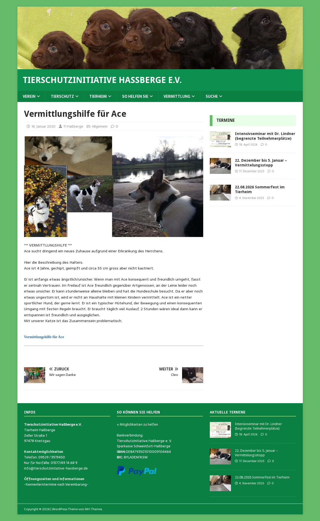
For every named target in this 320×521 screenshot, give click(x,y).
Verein (29, 96)
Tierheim (98, 96)
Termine (225, 120)
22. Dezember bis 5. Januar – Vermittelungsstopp (256, 453)
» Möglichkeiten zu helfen (137, 424)
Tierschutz (62, 96)
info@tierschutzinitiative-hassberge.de (56, 468)
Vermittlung (177, 96)
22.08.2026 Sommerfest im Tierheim (262, 477)
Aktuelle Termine (227, 412)
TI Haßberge (73, 126)
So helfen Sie (135, 96)
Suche (212, 96)
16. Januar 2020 (43, 126)
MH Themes (93, 509)
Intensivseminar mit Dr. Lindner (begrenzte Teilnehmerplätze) (258, 426)
